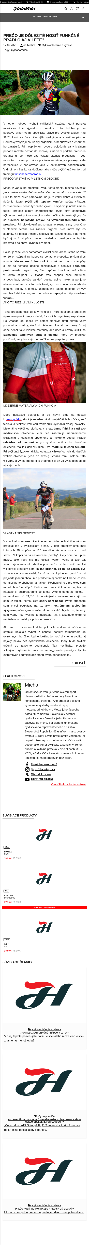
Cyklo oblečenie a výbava (57, 45)
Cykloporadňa (19, 50)
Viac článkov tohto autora (68, 784)
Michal (31, 45)
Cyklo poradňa (46, 1116)
